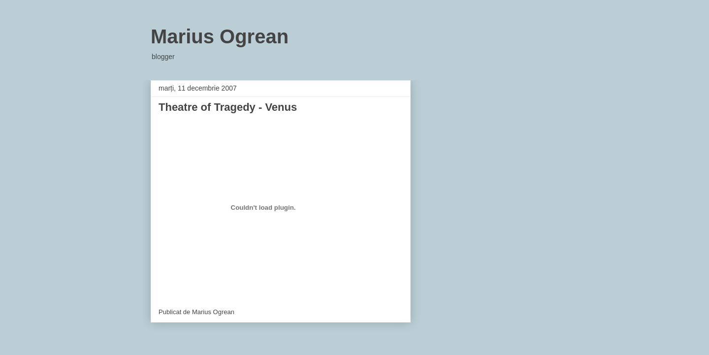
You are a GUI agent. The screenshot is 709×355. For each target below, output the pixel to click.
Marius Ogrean (220, 36)
